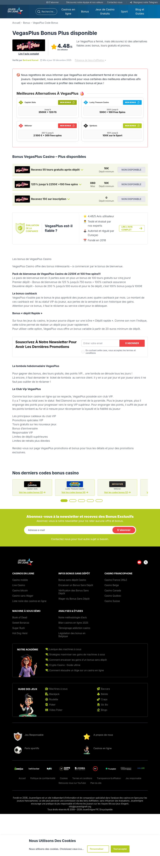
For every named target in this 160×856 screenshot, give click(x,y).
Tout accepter (120, 849)
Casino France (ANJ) (116, 579)
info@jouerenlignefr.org (80, 806)
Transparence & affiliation (109, 778)
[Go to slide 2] (72, 500)
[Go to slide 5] (99, 500)
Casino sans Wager (22, 595)
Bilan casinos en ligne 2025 (73, 622)
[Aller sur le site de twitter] (146, 561)
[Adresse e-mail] (67, 530)
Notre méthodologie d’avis (72, 617)
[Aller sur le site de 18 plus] (95, 768)
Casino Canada (113, 590)
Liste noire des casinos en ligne (29, 601)
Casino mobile (20, 579)
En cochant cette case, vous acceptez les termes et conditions (111, 351)
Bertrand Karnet (30, 60)
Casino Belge (112, 585)
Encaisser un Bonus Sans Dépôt (75, 585)
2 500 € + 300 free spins (47, 135)
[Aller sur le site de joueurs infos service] (126, 768)
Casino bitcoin (20, 590)
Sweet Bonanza (20, 622)
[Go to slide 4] (90, 500)
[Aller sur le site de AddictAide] (141, 768)
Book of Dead (19, 617)
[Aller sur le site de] (80, 768)
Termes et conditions (82, 778)
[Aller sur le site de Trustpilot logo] (110, 768)
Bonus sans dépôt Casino (72, 579)
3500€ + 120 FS (48, 112)
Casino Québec (113, 595)
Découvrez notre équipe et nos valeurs (84, 2)
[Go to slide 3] (81, 500)
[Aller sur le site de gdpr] (64, 768)
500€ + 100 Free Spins (112, 112)
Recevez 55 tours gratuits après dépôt (55, 169)
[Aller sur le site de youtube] (139, 561)
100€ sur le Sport (112, 135)
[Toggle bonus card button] (82, 170)
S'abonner (54, 2)
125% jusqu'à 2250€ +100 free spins (54, 184)
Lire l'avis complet (28, 53)
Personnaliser (98, 849)
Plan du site (95, 783)
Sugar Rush (18, 628)
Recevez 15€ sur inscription (48, 198)
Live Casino (18, 585)
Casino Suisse (112, 601)
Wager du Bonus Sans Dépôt (74, 598)
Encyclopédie (106, 809)
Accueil (22, 778)
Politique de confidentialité (42, 778)
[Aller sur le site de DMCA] (19, 768)
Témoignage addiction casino (74, 628)
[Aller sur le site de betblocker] (34, 768)
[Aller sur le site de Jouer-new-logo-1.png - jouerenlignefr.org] (15, 11)
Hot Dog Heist (20, 633)
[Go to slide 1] (64, 500)
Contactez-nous (114, 2)
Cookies (64, 778)
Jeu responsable (133, 778)
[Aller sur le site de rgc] (49, 768)
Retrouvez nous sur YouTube (72, 783)
